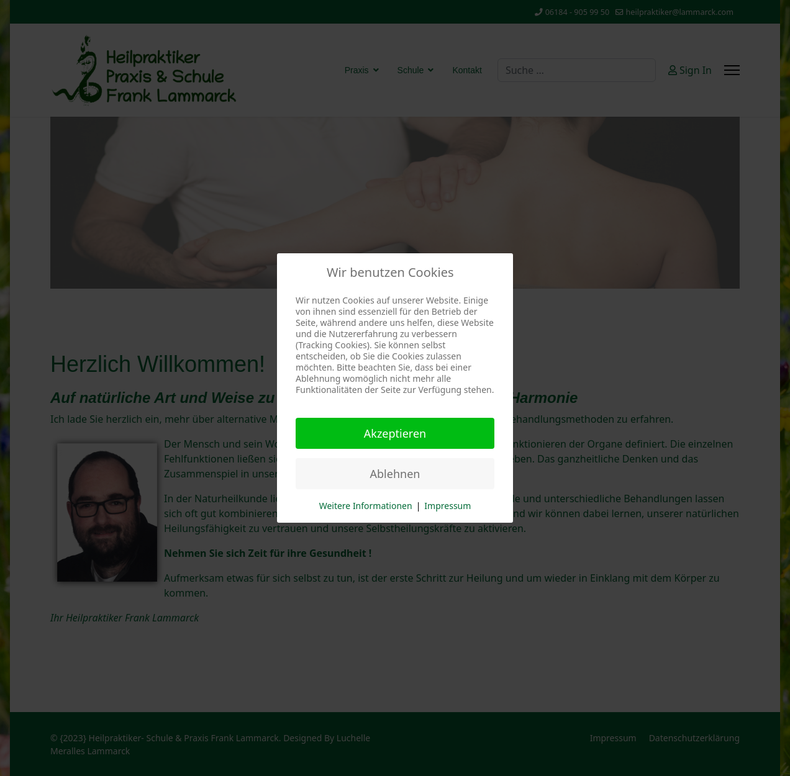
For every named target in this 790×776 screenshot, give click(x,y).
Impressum (447, 506)
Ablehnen (395, 473)
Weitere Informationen (365, 506)
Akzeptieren (395, 433)
